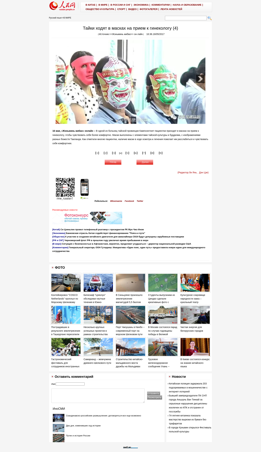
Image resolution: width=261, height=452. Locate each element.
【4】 (120, 153)
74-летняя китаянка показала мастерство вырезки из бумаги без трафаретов (187, 419)
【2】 (105, 153)
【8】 (152, 153)
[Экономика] (58, 233)
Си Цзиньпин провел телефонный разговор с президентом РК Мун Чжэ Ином (102, 229)
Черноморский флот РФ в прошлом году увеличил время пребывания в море (106, 240)
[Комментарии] (60, 247)
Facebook (129, 201)
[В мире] (56, 244)
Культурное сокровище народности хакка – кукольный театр (192, 298)
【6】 (135, 153)
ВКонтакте (116, 201)
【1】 (97, 153)
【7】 (144, 153)
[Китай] (56, 229)
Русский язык (55, 18)
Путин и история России (78, 435)
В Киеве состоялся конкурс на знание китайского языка (195, 363)
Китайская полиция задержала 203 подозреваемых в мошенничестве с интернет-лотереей (188, 387)
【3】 (114, 153)
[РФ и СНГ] (58, 240)
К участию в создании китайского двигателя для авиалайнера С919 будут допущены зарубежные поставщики (124, 236)
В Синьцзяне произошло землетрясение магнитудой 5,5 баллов (129, 298)
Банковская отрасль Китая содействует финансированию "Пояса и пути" (105, 233)
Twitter (140, 201)
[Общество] (58, 236)
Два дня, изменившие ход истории (83, 425)
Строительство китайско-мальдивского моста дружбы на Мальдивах (129, 363)
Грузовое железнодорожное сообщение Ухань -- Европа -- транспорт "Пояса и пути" (159, 366)
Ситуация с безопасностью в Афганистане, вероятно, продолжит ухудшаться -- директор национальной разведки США (126, 244)
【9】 (160, 153)
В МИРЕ (67, 18)
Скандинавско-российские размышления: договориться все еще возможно (103, 415)
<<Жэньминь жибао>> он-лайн (126, 34)
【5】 (127, 153)
